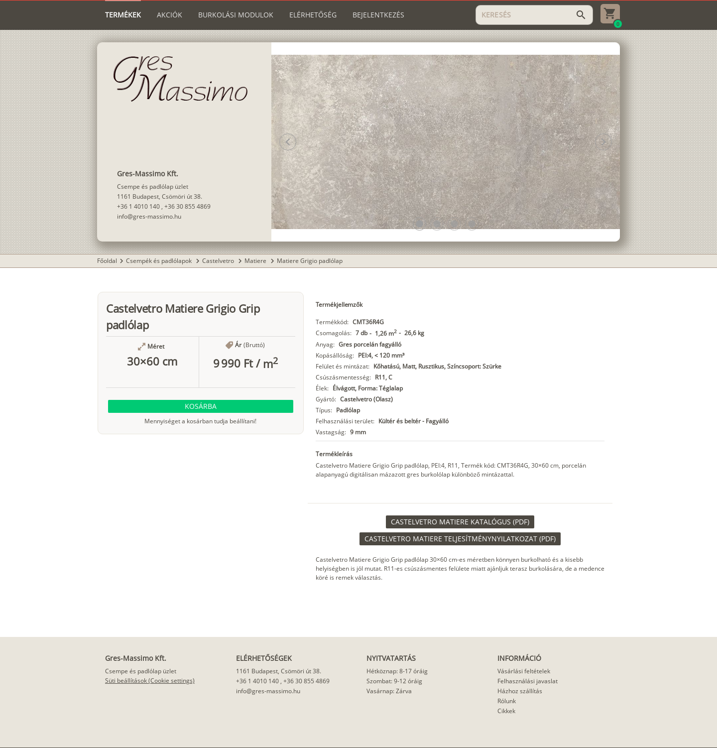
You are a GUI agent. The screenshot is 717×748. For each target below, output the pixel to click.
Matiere (256, 260)
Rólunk (506, 701)
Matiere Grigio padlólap (310, 260)
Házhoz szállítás (519, 691)
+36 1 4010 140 (138, 206)
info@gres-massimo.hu (149, 216)
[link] (460, 521)
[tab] (123, 15)
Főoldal (107, 260)
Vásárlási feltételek (523, 671)
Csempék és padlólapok (159, 260)
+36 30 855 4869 (187, 206)
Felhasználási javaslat (527, 681)
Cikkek (506, 711)
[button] (419, 224)
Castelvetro (219, 260)
